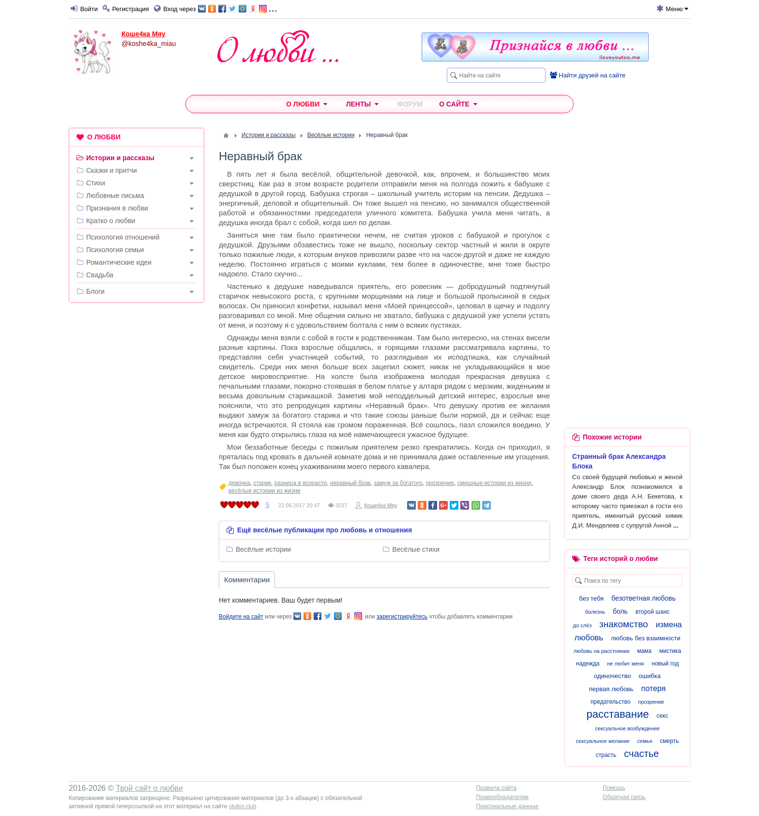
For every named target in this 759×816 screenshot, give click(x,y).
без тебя (591, 598)
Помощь (614, 788)
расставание (618, 714)
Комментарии (247, 579)
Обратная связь (624, 797)
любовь (588, 637)
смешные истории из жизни (494, 483)
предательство (610, 701)
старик (262, 483)
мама (644, 651)
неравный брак (350, 483)
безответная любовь (643, 598)
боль (620, 611)
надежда (588, 663)
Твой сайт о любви (149, 788)
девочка (239, 483)
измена (669, 624)
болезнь (595, 612)
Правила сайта (496, 788)
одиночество (612, 676)
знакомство (623, 624)
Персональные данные (507, 806)
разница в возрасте (300, 483)
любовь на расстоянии (602, 651)
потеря (653, 688)
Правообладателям (502, 797)
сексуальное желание (603, 741)
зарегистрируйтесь (402, 616)
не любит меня (625, 663)
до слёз (582, 625)
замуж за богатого (398, 483)
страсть (606, 755)
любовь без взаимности (645, 638)
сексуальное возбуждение (627, 728)
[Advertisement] (136, 458)
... (237, 8)
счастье (641, 753)
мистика (670, 651)
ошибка (649, 676)
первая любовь (611, 689)
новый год (665, 663)
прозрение (439, 483)
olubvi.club (243, 806)
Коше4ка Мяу (143, 34)
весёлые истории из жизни (264, 490)
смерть (669, 741)
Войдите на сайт (241, 616)
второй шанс (652, 611)
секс (662, 715)
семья (645, 741)
